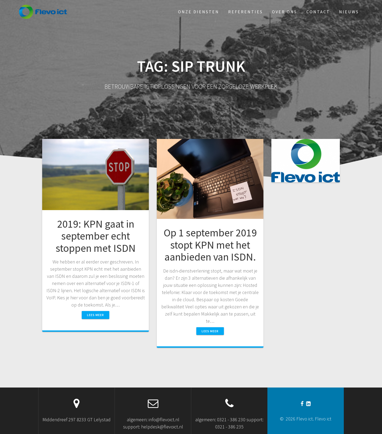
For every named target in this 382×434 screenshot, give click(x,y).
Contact (318, 11)
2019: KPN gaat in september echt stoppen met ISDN (96, 236)
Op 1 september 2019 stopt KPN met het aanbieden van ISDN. (210, 244)
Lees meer (95, 315)
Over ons (284, 11)
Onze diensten (198, 11)
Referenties (245, 11)
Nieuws (349, 11)
